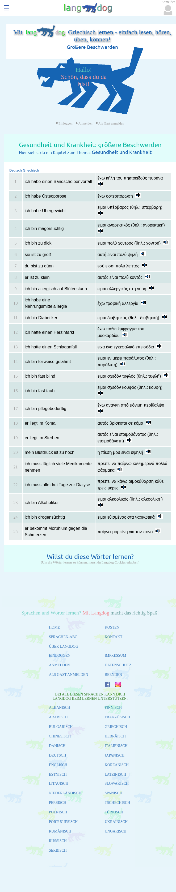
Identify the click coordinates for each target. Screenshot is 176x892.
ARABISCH (58, 717)
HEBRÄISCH (115, 736)
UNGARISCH (116, 831)
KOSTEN (112, 627)
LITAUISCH (58, 784)
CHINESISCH (60, 736)
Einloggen (64, 123)
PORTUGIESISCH (63, 822)
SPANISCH (113, 793)
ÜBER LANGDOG (63, 646)
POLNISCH (58, 812)
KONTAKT (114, 637)
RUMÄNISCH (60, 831)
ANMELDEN (59, 665)
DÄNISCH (57, 746)
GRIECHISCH (116, 727)
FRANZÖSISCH (117, 717)
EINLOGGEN (59, 656)
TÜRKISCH (114, 812)
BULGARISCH (61, 727)
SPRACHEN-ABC (63, 637)
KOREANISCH (117, 765)
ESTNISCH (58, 774)
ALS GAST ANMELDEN (68, 675)
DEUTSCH (57, 755)
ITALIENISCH (116, 746)
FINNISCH (113, 708)
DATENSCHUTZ (118, 665)
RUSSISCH (58, 841)
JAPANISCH (114, 755)
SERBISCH (58, 850)
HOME (54, 627)
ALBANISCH (59, 708)
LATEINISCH (115, 774)
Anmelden (84, 123)
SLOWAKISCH (117, 784)
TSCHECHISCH (117, 803)
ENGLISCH (58, 765)
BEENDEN (113, 675)
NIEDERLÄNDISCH (65, 793)
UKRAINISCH (116, 822)
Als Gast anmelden (110, 123)
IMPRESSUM (115, 656)
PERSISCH (57, 803)
